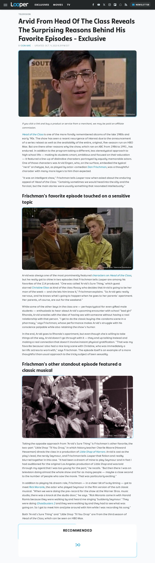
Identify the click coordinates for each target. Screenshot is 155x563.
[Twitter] (104, 5)
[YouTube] (98, 5)
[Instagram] (109, 5)
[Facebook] (93, 5)
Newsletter (140, 4)
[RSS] (125, 5)
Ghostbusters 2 (46, 503)
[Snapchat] (120, 5)
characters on (111, 275)
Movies (58, 4)
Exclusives (42, 4)
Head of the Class (32, 134)
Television (24, 14)
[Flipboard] (115, 5)
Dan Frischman (97, 167)
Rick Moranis (37, 487)
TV (68, 4)
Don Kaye (26, 45)
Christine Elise (40, 287)
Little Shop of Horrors (92, 452)
